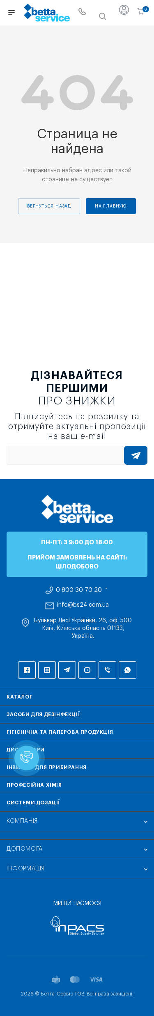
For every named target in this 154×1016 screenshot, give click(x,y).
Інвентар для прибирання (47, 767)
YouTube (87, 670)
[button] (26, 758)
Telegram (67, 670)
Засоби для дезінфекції (43, 714)
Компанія (22, 821)
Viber (107, 670)
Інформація (26, 869)
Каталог (19, 696)
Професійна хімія (34, 785)
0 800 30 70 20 (79, 590)
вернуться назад (49, 206)
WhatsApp (127, 670)
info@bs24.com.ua (83, 605)
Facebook (27, 670)
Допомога (25, 849)
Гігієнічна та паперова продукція (60, 732)
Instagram (47, 670)
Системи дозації (33, 802)
